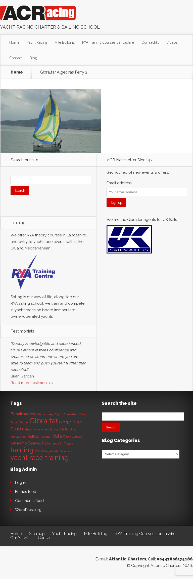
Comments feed (29, 500)
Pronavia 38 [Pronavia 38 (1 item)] (17, 436)
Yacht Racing (37, 42)
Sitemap (37, 533)
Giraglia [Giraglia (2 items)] (65, 422)
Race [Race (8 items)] (32, 435)
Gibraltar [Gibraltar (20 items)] (44, 420)
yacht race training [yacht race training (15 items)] (39, 458)
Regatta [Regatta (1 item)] (45, 436)
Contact (15, 57)
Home (14, 42)
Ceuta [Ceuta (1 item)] (41, 414)
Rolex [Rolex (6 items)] (58, 436)
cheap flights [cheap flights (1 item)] (54, 414)
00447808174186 (175, 559)
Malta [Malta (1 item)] (36, 429)
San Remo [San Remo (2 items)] (18, 443)
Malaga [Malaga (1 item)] (27, 429)
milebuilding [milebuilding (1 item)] (49, 429)
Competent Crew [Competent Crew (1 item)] (75, 414)
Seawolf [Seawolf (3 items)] (35, 443)
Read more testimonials (32, 382)
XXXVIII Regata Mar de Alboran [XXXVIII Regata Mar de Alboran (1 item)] (54, 451)
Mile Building (65, 42)
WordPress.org (28, 509)
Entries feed (25, 491)
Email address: (119, 183)
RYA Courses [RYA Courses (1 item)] (74, 436)
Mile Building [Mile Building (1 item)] (67, 429)
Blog (33, 57)
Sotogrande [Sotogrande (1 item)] (51, 443)
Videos (172, 42)
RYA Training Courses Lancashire (108, 42)
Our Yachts (150, 42)
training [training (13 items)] (21, 450)
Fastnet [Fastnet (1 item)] (24, 422)
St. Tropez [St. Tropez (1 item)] (66, 443)
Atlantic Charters (127, 559)
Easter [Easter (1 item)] (14, 422)
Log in (20, 482)
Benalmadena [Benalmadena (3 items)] (23, 414)
